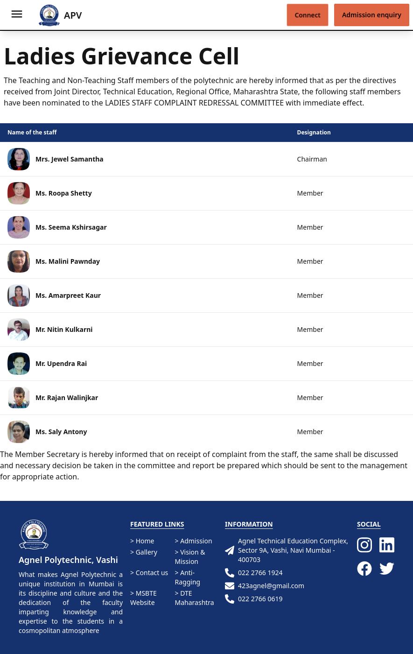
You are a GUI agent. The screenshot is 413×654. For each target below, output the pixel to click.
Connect (307, 14)
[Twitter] (386, 569)
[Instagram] (364, 545)
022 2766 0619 (253, 599)
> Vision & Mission (190, 557)
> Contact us (149, 572)
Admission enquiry (371, 14)
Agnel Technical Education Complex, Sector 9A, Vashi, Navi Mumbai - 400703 (286, 550)
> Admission (193, 540)
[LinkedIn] (386, 545)
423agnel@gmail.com (264, 586)
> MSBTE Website (143, 598)
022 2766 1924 (253, 572)
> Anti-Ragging (188, 577)
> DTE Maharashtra (194, 598)
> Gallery (143, 552)
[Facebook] (364, 569)
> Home (142, 540)
